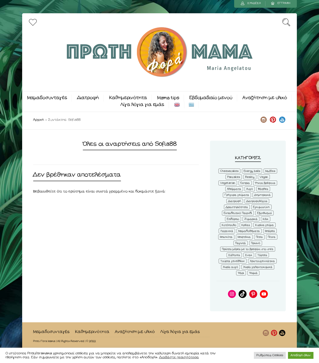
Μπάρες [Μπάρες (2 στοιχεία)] (270, 231)
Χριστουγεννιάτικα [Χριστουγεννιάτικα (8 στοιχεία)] (262, 261)
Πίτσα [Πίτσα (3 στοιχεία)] (272, 237)
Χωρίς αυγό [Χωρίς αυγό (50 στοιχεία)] (230, 267)
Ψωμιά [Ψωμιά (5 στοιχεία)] (253, 273)
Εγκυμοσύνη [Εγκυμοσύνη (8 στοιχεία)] (261, 207)
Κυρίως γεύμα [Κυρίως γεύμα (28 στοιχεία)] (264, 225)
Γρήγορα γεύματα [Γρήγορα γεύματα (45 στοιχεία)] (237, 195)
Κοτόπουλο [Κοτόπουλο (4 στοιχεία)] (229, 225)
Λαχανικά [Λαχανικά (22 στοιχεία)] (226, 231)
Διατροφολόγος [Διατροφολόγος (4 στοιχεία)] (256, 201)
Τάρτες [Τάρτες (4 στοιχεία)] (262, 255)
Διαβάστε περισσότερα (179, 357)
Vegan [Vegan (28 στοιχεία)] (264, 177)
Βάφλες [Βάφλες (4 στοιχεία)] (263, 189)
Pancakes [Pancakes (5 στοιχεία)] (233, 177)
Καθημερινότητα (128, 97)
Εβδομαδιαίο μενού (210, 97)
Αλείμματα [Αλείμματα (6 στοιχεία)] (234, 189)
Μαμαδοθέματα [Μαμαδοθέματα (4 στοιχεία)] (249, 231)
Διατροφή (88, 97)
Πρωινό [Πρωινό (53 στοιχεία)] (255, 243)
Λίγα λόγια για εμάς (142, 104)
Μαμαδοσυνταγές (47, 97)
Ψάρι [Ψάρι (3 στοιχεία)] (241, 273)
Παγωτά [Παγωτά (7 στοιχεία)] (240, 243)
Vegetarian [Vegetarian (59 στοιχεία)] (227, 183)
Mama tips (168, 97)
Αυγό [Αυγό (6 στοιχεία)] (249, 189)
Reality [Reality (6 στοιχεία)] (250, 177)
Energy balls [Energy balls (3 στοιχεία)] (252, 171)
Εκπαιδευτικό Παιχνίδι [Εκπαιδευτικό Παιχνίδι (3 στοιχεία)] (238, 213)
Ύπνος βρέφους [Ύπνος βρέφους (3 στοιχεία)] (265, 183)
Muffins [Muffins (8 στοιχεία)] (270, 171)
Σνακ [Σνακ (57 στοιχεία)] (248, 255)
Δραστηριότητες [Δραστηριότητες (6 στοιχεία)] (237, 207)
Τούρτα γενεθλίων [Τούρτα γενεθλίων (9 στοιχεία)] (232, 261)
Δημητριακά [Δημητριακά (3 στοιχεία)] (262, 195)
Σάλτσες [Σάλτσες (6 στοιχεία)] (234, 255)
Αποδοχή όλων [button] (301, 355)
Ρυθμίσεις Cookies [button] (270, 355)
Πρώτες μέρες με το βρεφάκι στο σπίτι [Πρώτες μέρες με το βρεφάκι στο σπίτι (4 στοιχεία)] (247, 249)
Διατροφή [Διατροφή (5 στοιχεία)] (234, 201)
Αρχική (38, 120)
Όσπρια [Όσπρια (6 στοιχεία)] (245, 183)
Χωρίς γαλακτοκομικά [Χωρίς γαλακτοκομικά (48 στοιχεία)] (257, 267)
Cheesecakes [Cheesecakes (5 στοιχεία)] (229, 171)
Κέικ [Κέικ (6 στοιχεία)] (265, 219)
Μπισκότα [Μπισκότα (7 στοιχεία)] (226, 237)
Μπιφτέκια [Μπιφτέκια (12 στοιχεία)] (244, 237)
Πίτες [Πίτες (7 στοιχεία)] (259, 237)
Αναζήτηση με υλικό (265, 97)
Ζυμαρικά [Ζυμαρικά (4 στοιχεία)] (251, 219)
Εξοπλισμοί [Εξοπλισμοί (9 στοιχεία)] (264, 213)
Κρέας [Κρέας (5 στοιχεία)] (245, 225)
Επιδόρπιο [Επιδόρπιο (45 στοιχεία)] (233, 219)
